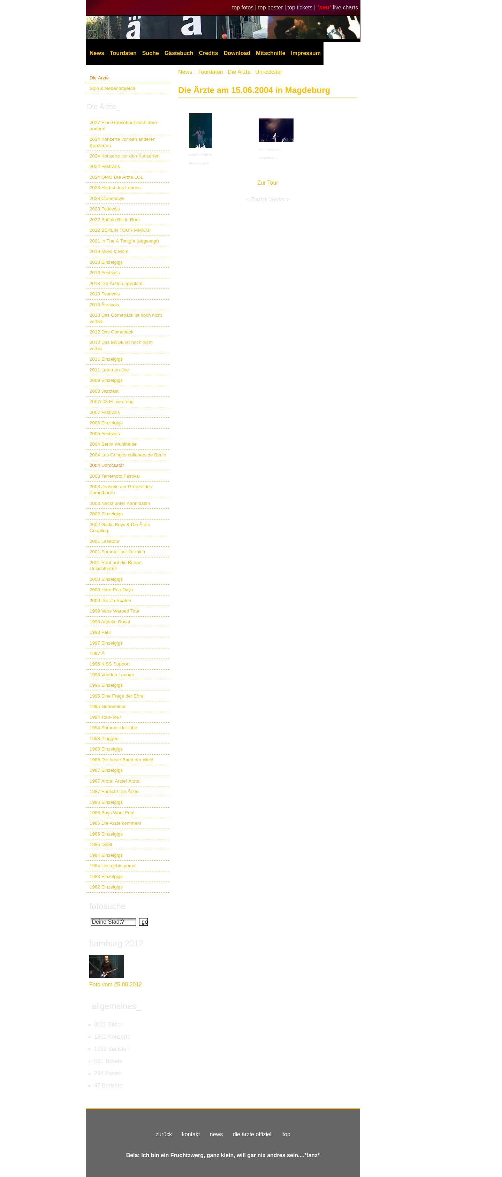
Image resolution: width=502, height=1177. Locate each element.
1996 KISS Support (110, 664)
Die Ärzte (99, 77)
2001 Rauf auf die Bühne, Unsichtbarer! (116, 565)
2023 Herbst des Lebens (115, 187)
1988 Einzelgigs (106, 749)
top (286, 1134)
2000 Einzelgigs (106, 579)
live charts (345, 7)
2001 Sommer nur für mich (117, 551)
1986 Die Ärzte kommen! (115, 823)
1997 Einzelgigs (106, 643)
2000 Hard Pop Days (111, 589)
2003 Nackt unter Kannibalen (120, 503)
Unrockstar (268, 72)
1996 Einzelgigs (106, 685)
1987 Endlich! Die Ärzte (114, 791)
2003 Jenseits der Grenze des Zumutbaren (121, 489)
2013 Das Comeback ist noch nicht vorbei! (126, 318)
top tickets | (302, 7)
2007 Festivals (105, 412)
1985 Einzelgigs (106, 834)
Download (237, 53)
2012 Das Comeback (112, 331)
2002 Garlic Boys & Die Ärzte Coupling (120, 527)
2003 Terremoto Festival (115, 476)
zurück (163, 1134)
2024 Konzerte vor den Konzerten (125, 156)
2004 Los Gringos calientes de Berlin (128, 454)
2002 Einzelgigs (106, 513)
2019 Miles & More (109, 251)
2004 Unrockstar (107, 465)
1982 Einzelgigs (106, 887)
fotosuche (107, 906)
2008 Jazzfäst (104, 391)
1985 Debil (101, 844)
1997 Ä (97, 653)
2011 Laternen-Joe (109, 369)
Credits (208, 53)
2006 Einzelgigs (106, 422)
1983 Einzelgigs (106, 876)
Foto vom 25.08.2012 (115, 984)
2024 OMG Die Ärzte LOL (116, 177)
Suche (150, 53)
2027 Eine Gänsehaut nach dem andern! (123, 125)
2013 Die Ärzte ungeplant (116, 283)
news (216, 1134)
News (97, 53)
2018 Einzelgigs (106, 262)
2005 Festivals (105, 433)
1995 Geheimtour (108, 706)
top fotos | (245, 7)
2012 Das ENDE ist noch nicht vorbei (121, 345)
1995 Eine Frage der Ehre (117, 696)
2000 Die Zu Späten (110, 600)
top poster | (272, 7)
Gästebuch (179, 53)
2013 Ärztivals (104, 304)
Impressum (306, 53)
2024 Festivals (105, 166)
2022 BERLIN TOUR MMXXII (120, 230)
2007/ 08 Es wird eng (112, 401)
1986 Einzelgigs (106, 802)
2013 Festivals (105, 294)
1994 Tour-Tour (105, 717)
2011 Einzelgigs (106, 359)
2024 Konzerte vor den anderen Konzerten (122, 142)
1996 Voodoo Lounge (112, 674)
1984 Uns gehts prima (112, 865)
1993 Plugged (104, 738)
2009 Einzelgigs (106, 380)
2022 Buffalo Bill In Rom (115, 219)
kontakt (191, 1134)
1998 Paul (100, 632)
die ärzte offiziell (253, 1134)
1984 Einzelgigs (106, 855)
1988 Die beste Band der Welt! (121, 759)
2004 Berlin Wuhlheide (113, 444)
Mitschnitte (270, 53)
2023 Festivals (105, 208)
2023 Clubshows (107, 198)
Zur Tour (267, 183)
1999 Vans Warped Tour (114, 611)
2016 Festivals (105, 272)
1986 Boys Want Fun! (112, 812)
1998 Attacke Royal (110, 621)
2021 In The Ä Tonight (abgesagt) (124, 241)
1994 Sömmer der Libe (113, 727)
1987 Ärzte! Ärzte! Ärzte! (115, 781)
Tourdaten (123, 53)
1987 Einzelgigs (106, 770)
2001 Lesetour (105, 541)
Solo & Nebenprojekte (112, 88)
